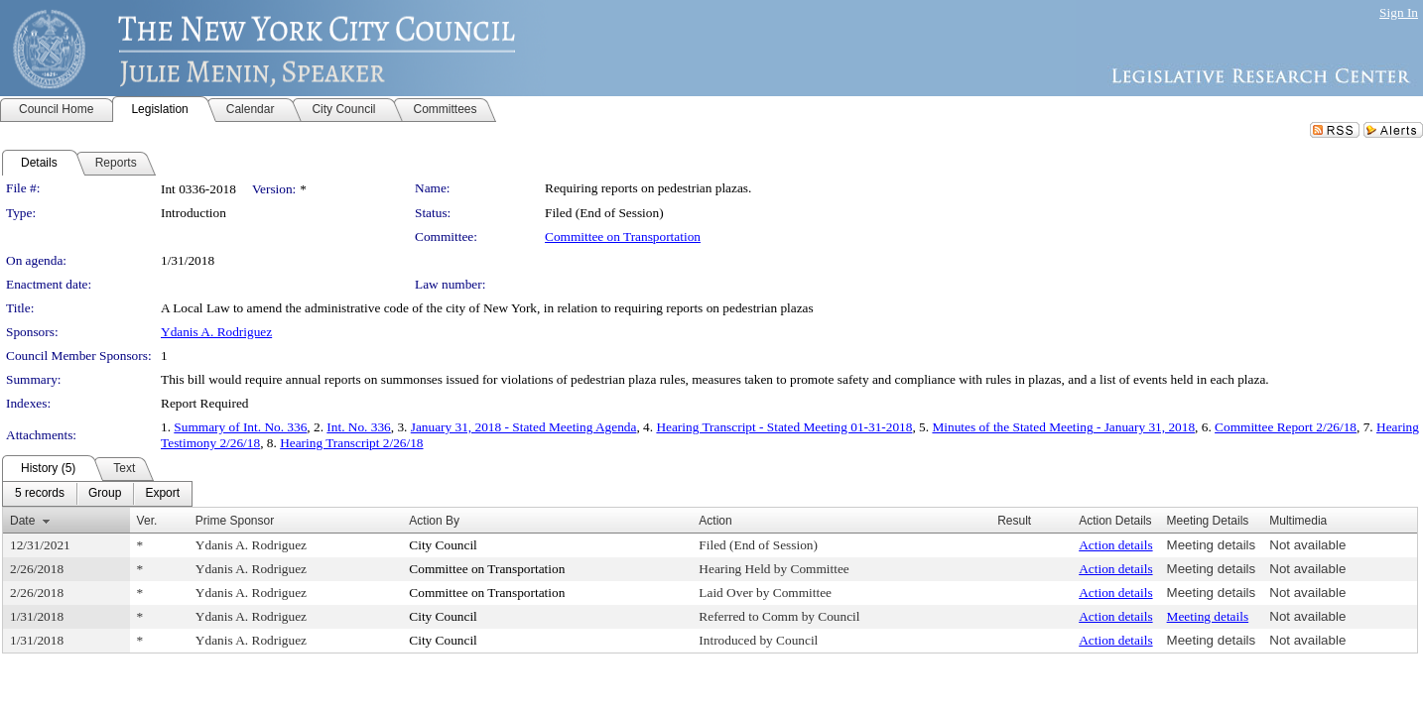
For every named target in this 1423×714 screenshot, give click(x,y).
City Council (443, 544)
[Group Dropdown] (104, 494)
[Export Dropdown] (162, 494)
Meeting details (1211, 544)
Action (715, 521)
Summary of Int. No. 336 (240, 426)
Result (1014, 521)
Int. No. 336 (358, 426)
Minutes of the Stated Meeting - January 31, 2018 (1063, 426)
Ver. (147, 521)
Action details (1115, 544)
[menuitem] (39, 494)
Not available (1307, 544)
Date (22, 521)
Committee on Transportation (623, 236)
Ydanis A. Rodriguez (216, 331)
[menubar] (97, 494)
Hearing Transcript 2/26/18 (351, 442)
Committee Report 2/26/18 (1286, 426)
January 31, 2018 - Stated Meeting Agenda (524, 426)
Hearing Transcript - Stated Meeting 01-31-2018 (784, 426)
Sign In (1398, 12)
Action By (434, 521)
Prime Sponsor (234, 521)
